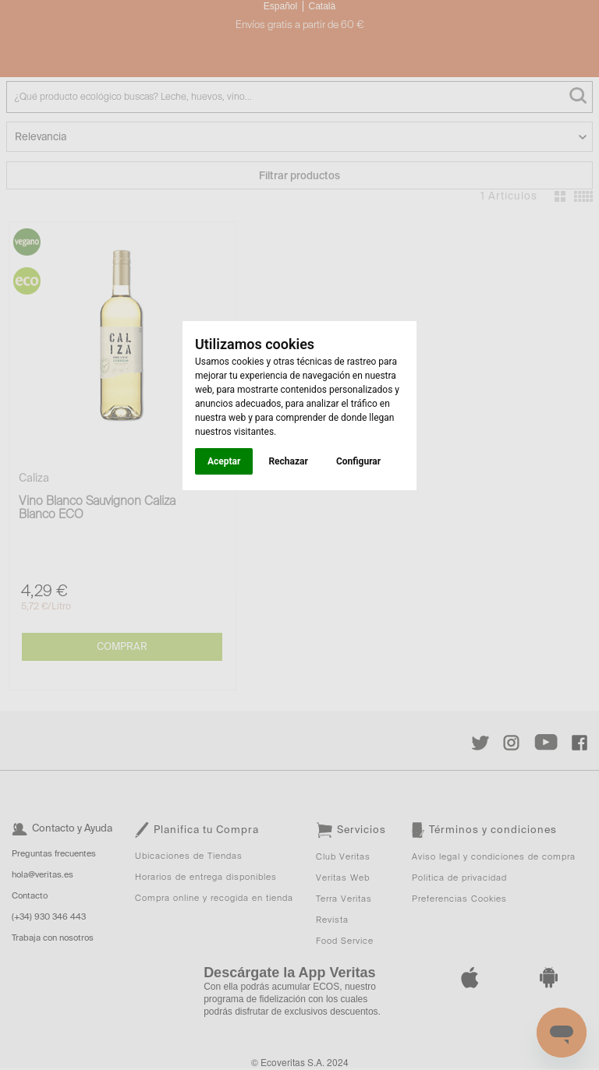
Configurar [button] (358, 461)
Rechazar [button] (287, 461)
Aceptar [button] (223, 461)
